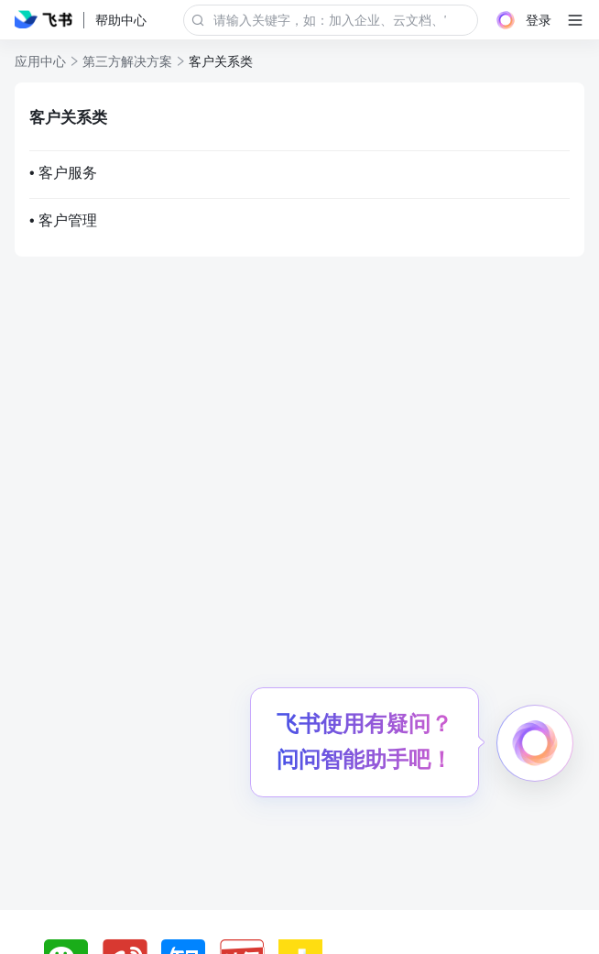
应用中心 (40, 61)
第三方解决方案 (127, 61)
